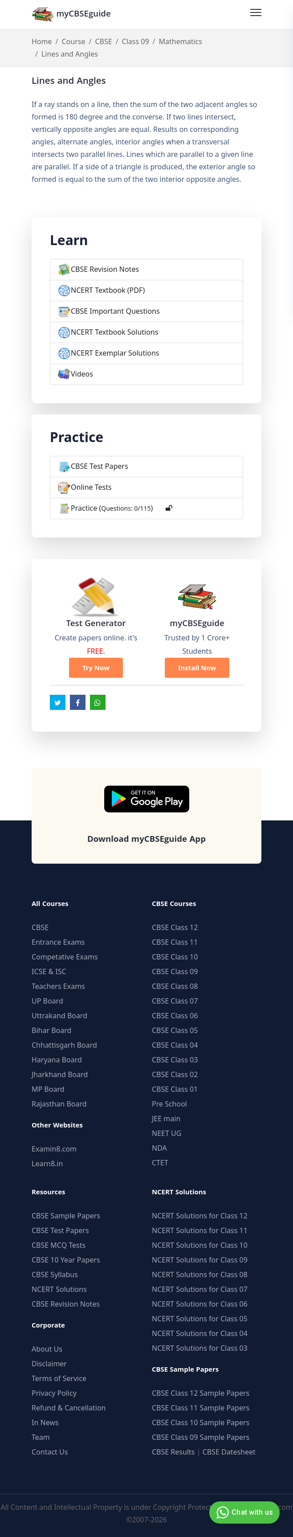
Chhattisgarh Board (64, 1045)
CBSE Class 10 (175, 957)
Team (41, 1437)
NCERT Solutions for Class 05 (200, 1319)
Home (42, 41)
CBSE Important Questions (115, 311)
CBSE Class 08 (175, 986)
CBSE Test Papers (99, 466)
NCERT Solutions (59, 1289)
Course (73, 41)
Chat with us (243, 1512)
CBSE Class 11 (175, 942)
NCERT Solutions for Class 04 (200, 1333)
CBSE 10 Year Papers (66, 1260)
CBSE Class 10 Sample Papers (200, 1422)
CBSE (103, 41)
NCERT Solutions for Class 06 (200, 1304)
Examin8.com (54, 1149)
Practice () (112, 508)
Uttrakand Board (59, 1016)
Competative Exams (65, 957)
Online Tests (91, 487)
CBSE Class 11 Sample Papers (200, 1408)
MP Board (48, 1089)
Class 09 (135, 41)
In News (45, 1422)
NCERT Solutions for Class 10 (200, 1245)
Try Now (96, 667)
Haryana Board (57, 1060)
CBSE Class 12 (175, 927)
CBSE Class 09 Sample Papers (200, 1437)
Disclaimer (49, 1364)
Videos (82, 374)
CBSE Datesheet (229, 1452)
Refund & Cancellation (69, 1408)
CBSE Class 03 (175, 1060)
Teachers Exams (58, 986)
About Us (47, 1349)
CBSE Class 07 (175, 1001)
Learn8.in (47, 1163)
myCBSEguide (71, 14)
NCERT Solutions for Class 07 (200, 1289)
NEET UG (166, 1133)
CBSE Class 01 (175, 1089)
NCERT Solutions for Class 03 (200, 1348)
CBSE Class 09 (175, 971)
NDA (159, 1148)
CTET (160, 1163)
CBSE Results (173, 1452)
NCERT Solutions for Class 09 (200, 1260)
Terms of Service (59, 1378)
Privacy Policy (54, 1393)
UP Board (47, 1001)
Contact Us (50, 1452)
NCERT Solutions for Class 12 (200, 1216)
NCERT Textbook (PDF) (108, 290)
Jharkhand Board (60, 1074)
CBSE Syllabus (55, 1274)
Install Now (197, 667)
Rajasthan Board (59, 1104)
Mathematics (180, 41)
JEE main (166, 1118)
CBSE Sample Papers (66, 1216)
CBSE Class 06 (175, 1016)
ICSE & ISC (49, 971)
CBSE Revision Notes (105, 269)
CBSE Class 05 (175, 1030)
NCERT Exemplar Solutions (115, 353)
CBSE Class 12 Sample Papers (200, 1393)
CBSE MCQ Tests (58, 1245)
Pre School (169, 1104)
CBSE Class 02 (175, 1074)
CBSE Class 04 (175, 1045)
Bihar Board (51, 1030)
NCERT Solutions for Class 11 (200, 1230)
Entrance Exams (58, 942)
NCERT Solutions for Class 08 (200, 1274)
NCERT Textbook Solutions (114, 332)
